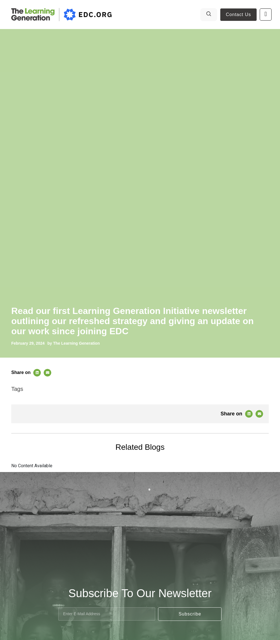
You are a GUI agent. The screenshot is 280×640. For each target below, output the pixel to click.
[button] (37, 373)
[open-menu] (266, 14)
